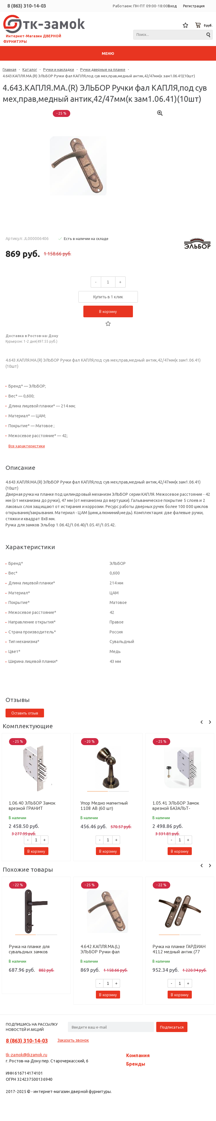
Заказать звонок (73, 1040)
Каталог (29, 69)
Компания (138, 1055)
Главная (9, 69)
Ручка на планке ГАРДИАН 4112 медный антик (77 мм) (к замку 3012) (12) (179, 949)
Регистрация (194, 6)
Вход (172, 6)
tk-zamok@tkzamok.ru (26, 1054)
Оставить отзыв (24, 713)
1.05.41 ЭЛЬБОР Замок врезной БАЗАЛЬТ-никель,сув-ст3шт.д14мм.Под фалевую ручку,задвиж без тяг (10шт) (179, 805)
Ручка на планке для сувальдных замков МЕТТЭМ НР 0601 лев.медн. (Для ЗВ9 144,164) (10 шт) (29, 949)
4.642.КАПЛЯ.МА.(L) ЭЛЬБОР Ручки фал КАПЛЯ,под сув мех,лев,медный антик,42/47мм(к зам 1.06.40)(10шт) (101, 949)
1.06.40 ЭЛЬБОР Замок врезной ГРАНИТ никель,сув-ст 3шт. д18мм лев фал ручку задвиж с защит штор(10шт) (35, 805)
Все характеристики (26, 446)
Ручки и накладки (58, 69)
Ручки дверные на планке (102, 69)
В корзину (108, 311)
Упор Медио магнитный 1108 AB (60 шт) (104, 805)
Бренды (135, 1063)
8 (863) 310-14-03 (26, 5)
